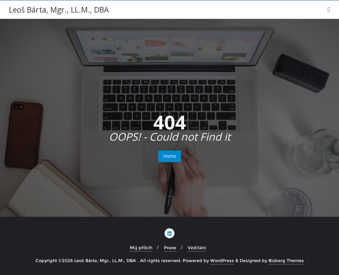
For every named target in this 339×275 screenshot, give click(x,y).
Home (169, 156)
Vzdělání (197, 247)
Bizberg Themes (286, 260)
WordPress (222, 260)
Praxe (170, 247)
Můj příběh (141, 247)
